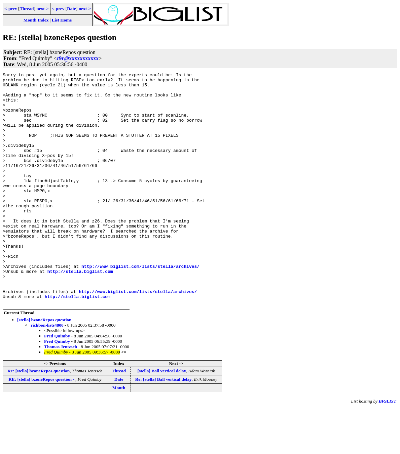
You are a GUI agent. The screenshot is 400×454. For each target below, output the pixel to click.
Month (118, 434)
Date (71, 8)
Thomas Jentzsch (60, 393)
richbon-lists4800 (47, 371)
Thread (27, 8)
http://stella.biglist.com (80, 311)
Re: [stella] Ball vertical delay (163, 425)
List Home (62, 20)
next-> (42, 8)
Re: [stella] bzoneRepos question (38, 417)
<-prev (10, 8)
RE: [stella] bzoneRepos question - (41, 425)
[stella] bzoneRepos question (44, 366)
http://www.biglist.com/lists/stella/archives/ (140, 305)
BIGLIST (387, 447)
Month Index (36, 20)
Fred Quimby (57, 382)
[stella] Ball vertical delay (161, 417)
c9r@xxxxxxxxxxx (78, 58)
